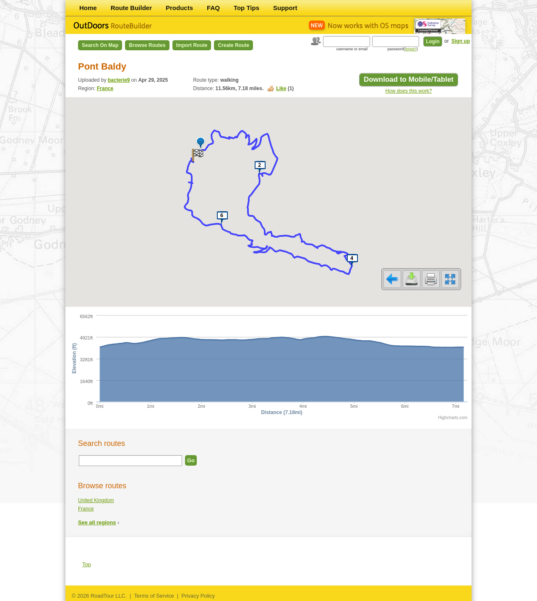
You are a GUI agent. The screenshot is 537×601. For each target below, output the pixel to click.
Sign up (460, 41)
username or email (352, 49)
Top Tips (246, 7)
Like (281, 88)
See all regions (97, 522)
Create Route (233, 45)
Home (88, 7)
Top (86, 564)
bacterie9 (119, 80)
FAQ (213, 7)
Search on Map (100, 45)
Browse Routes (147, 45)
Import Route (192, 45)
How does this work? (409, 91)
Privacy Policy (198, 596)
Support (285, 7)
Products (179, 7)
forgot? (411, 49)
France (105, 88)
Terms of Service (154, 596)
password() (402, 49)
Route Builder (131, 7)
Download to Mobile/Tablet (409, 79)
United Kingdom (96, 500)
